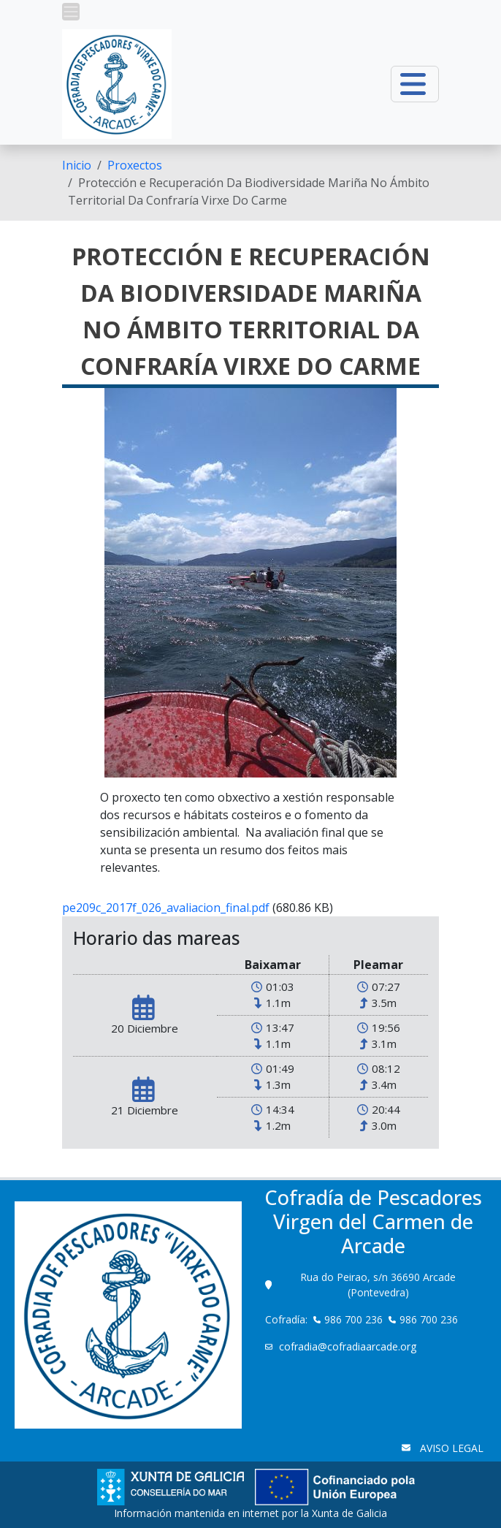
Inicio (76, 165)
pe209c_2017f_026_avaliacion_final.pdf (165, 908)
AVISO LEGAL (450, 1448)
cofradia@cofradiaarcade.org (349, 1346)
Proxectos (134, 165)
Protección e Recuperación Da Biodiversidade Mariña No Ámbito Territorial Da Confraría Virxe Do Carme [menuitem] (248, 191)
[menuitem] (76, 165)
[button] (71, 11)
